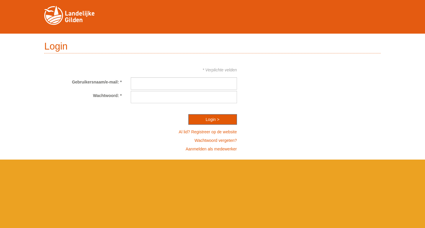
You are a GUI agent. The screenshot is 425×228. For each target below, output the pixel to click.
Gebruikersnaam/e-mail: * (97, 82)
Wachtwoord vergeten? (215, 140)
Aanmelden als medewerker (211, 149)
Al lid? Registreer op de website (208, 131)
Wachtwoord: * (107, 95)
